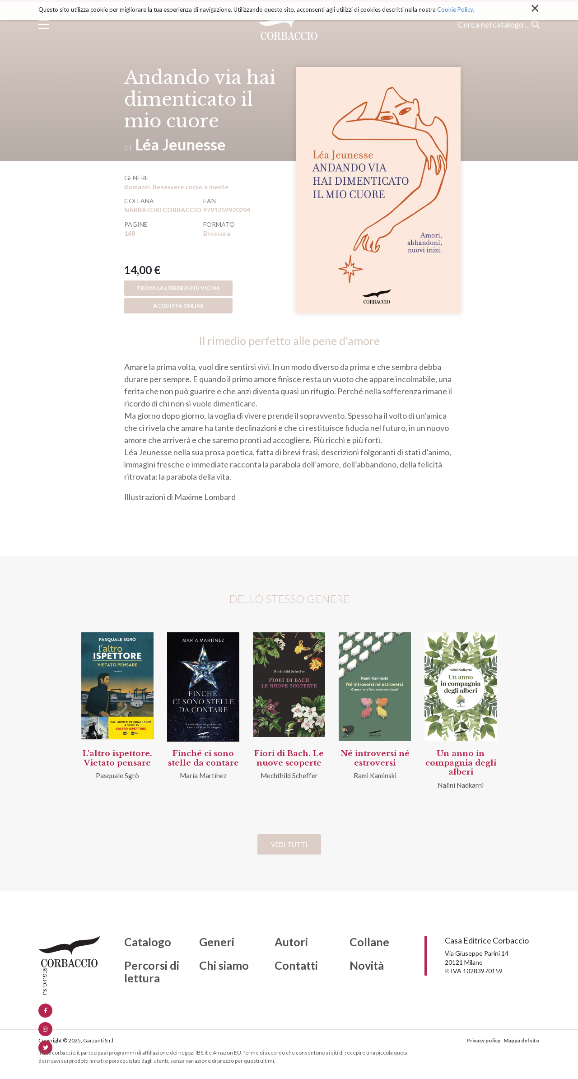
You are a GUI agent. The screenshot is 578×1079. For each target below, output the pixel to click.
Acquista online (178, 305)
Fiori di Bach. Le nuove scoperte (289, 758)
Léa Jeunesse (180, 144)
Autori (291, 942)
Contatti (296, 965)
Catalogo (147, 942)
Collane (369, 942)
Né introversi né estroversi (375, 758)
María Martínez (203, 775)
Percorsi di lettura (151, 971)
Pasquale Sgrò (117, 775)
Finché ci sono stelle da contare (203, 758)
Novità (367, 965)
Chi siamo (224, 965)
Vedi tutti (289, 844)
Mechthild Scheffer (289, 775)
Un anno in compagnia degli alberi (460, 763)
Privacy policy (483, 1040)
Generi (216, 942)
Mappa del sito (521, 1040)
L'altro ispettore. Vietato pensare (117, 758)
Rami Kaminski (375, 775)
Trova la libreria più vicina (178, 288)
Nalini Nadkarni (461, 785)
